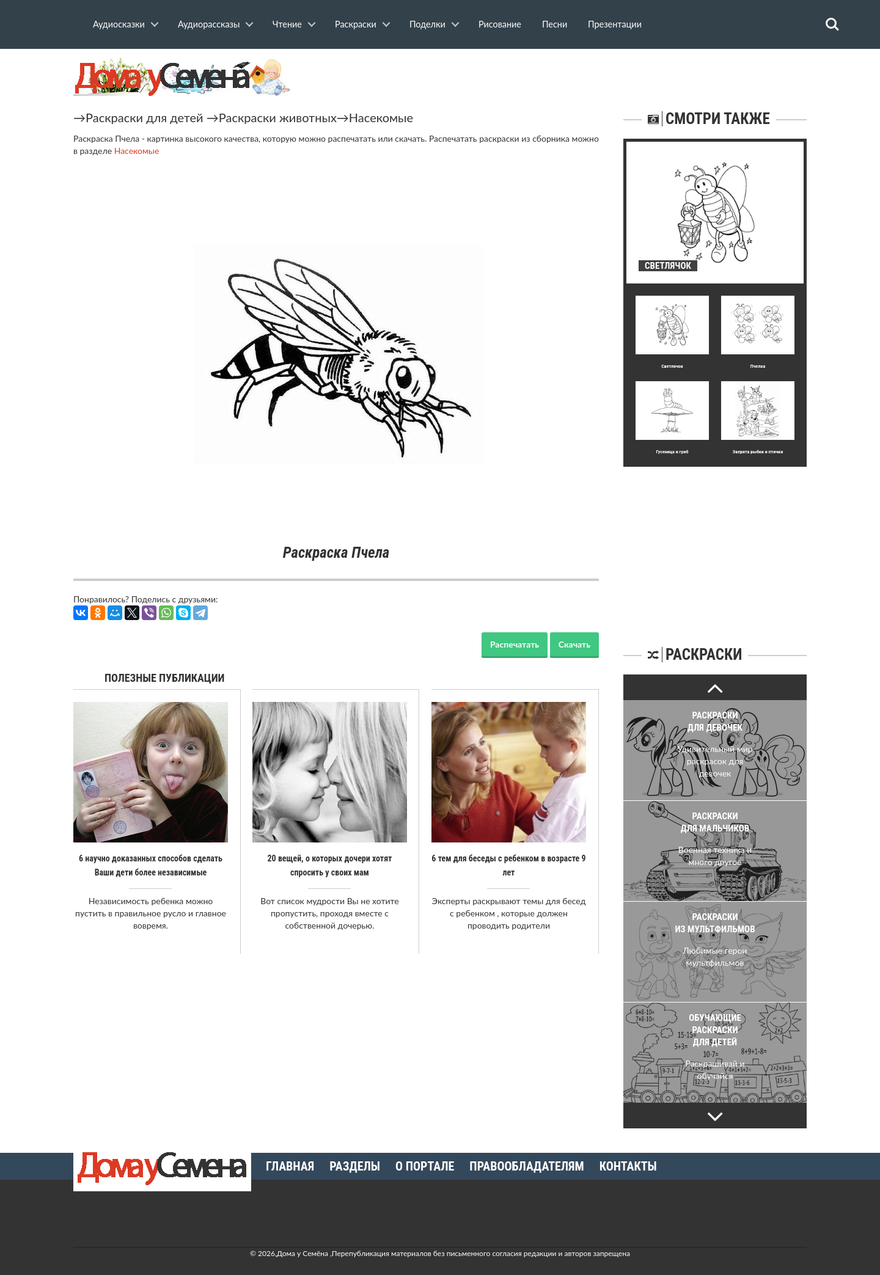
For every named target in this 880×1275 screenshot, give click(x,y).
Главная (290, 1166)
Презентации (615, 24)
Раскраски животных (278, 117)
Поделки (427, 24)
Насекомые (381, 117)
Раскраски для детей (145, 117)
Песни (554, 24)
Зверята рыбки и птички (758, 452)
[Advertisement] (715, 543)
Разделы (354, 1166)
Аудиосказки (119, 24)
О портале (424, 1166)
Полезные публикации (165, 677)
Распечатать (514, 644)
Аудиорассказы (209, 24)
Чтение (287, 24)
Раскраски (355, 24)
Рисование (500, 24)
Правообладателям (526, 1166)
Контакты (628, 1166)
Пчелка (757, 366)
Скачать (574, 644)
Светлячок (672, 366)
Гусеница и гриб (672, 452)
